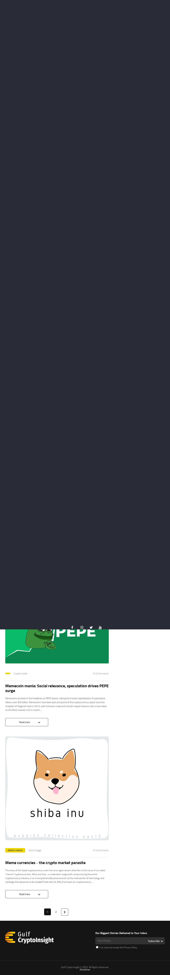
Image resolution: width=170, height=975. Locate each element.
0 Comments (102, 673)
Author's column (15, 850)
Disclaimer (85, 969)
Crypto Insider (21, 673)
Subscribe (154, 941)
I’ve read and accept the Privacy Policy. (116, 947)
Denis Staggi (35, 850)
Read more (24, 722)
